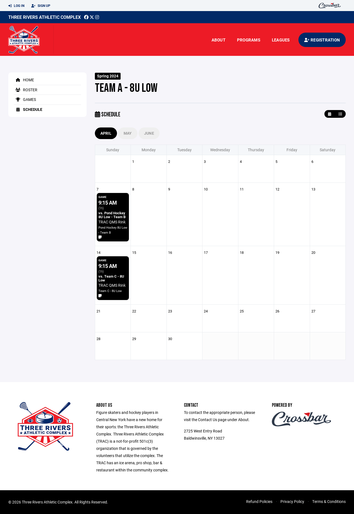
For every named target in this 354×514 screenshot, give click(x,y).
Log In (16, 5)
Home (24, 79)
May (128, 133)
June (149, 133)
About (218, 40)
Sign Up (40, 5)
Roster (25, 89)
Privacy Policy (292, 501)
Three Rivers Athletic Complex (44, 17)
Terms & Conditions (329, 501)
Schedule (28, 109)
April (105, 133)
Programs (248, 40)
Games (25, 99)
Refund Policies (259, 501)
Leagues (281, 40)
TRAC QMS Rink (112, 222)
